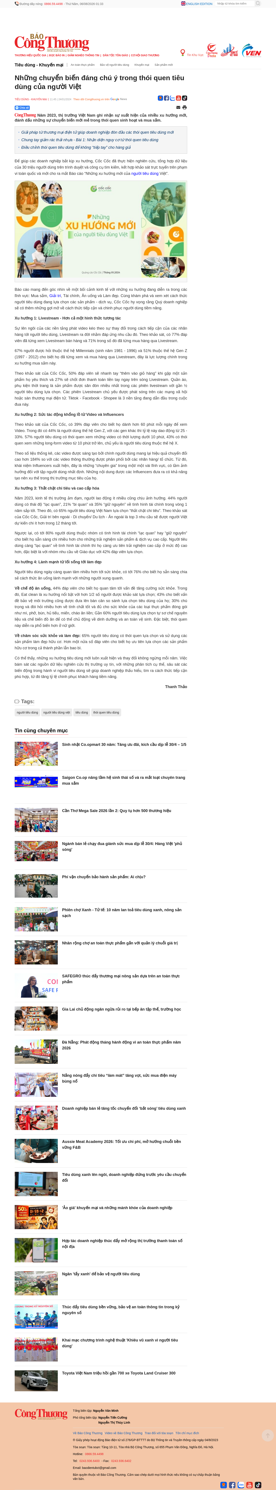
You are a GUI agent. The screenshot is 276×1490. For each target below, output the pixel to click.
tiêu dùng (81, 712)
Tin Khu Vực (192, 53)
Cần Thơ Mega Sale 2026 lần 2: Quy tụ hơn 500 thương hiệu (116, 811)
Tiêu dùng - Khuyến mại (39, 65)
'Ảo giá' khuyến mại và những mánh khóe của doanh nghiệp (117, 1208)
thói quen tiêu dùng (106, 712)
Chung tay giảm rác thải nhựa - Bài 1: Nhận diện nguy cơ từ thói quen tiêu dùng (89, 140)
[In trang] (184, 108)
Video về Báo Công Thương (123, 1433)
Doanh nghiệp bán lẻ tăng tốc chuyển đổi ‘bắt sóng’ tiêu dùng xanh (124, 1108)
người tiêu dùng (144, 173)
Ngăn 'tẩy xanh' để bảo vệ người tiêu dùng (101, 1274)
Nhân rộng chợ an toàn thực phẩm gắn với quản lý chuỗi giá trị (120, 943)
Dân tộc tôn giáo (115, 55)
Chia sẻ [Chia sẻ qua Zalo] (22, 107)
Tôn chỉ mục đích (187, 1433)
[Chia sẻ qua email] (178, 107)
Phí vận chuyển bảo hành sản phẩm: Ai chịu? (104, 877)
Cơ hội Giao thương (145, 55)
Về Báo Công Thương (87, 1433)
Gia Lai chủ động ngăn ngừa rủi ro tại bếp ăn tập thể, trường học (121, 1009)
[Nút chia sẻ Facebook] (48, 108)
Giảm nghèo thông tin (83, 55)
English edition (199, 4)
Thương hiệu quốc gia (30, 55)
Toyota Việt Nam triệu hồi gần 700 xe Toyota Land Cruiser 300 (119, 1373)
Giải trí (55, 296)
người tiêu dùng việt (56, 712)
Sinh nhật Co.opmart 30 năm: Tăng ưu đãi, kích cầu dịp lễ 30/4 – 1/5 (124, 744)
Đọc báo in (57, 55)
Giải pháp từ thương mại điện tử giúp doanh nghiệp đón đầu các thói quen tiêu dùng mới (97, 132)
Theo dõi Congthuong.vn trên (91, 99)
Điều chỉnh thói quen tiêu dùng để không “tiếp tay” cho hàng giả (75, 147)
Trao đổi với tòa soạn (159, 1433)
